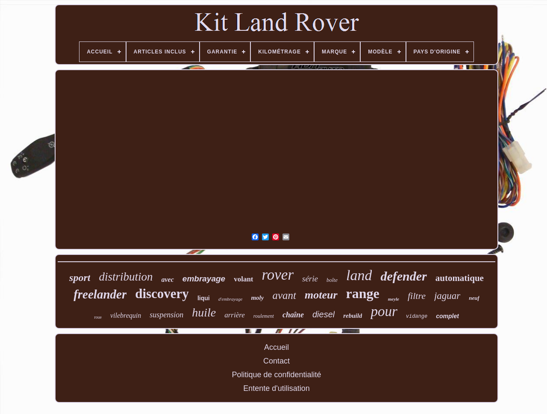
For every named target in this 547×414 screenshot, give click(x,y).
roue (98, 317)
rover (278, 274)
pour (384, 311)
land (359, 275)
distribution (126, 276)
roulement (263, 316)
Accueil (276, 347)
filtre (417, 295)
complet (447, 316)
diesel (323, 314)
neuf (474, 298)
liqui (203, 298)
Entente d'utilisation (276, 388)
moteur (321, 295)
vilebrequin (125, 315)
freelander (100, 294)
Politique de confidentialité (276, 374)
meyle (393, 299)
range (362, 293)
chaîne (293, 314)
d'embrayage (230, 299)
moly (257, 297)
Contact (276, 361)
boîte (332, 280)
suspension (166, 314)
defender (403, 276)
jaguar (447, 295)
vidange (416, 316)
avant (284, 295)
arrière (234, 315)
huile (204, 312)
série (310, 278)
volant (243, 279)
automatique (459, 278)
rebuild (352, 315)
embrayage (203, 278)
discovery (162, 293)
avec (168, 279)
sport (79, 277)
